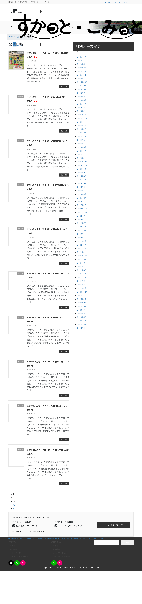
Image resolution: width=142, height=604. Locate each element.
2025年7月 (82, 93)
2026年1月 (82, 71)
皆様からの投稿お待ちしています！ (52, 538)
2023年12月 (82, 161)
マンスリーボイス (17, 553)
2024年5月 (82, 143)
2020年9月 (82, 302)
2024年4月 (82, 147)
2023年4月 (82, 190)
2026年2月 (82, 67)
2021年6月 (82, 270)
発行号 (12, 545)
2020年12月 (82, 292)
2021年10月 (82, 255)
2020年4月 (82, 321)
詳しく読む (64, 87)
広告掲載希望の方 (31, 538)
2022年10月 (82, 212)
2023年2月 (82, 198)
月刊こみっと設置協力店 (63, 556)
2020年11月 (82, 295)
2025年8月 (82, 89)
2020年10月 (82, 299)
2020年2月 (82, 328)
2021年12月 (82, 248)
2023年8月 (82, 176)
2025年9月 (82, 86)
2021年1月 (82, 288)
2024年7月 (82, 136)
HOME (108, 2)
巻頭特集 (13, 549)
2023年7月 (82, 180)
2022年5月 (82, 230)
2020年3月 (82, 324)
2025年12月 (82, 75)
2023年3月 (82, 194)
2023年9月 (82, 172)
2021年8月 (82, 263)
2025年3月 (82, 107)
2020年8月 (82, 306)
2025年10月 (82, 82)
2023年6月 (82, 183)
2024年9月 (82, 129)
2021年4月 (82, 277)
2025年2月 (82, 111)
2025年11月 (82, 78)
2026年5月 (82, 57)
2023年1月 (82, 201)
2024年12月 (82, 118)
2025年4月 (82, 104)
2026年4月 (82, 60)
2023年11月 (82, 165)
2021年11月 (82, 252)
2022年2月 (82, 241)
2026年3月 (82, 64)
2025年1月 (82, 114)
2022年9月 (82, 216)
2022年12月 (82, 205)
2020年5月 (82, 317)
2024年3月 (82, 151)
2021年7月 (82, 266)
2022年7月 (82, 223)
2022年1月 (82, 245)
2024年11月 (82, 122)
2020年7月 (82, 310)
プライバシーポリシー (94, 538)
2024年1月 (82, 158)
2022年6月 (82, 227)
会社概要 (70, 538)
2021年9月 (82, 259)
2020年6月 (82, 313)
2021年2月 (82, 284)
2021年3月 (82, 281)
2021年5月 (82, 274)
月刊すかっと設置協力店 (20, 556)
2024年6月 (82, 140)
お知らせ (117, 2)
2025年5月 (82, 100)
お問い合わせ (128, 2)
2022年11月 (82, 208)
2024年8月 (82, 133)
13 (14, 505)
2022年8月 (82, 219)
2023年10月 (82, 169)
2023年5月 (82, 187)
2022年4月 (82, 234)
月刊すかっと (13, 542)
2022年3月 (82, 237)
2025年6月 (82, 96)
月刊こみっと (56, 542)
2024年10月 (82, 125)
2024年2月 (82, 154)
